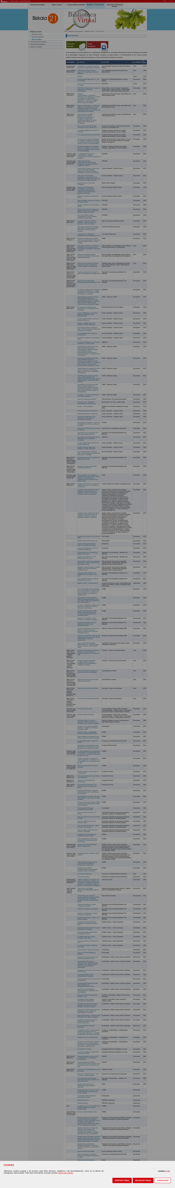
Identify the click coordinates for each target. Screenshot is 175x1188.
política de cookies (65, 1173)
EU (168, 1171)
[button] (122, 1180)
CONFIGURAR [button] (162, 1180)
